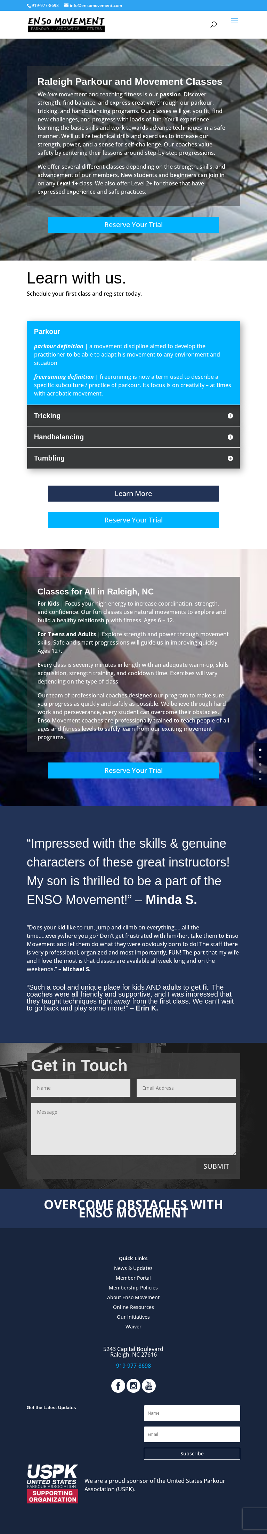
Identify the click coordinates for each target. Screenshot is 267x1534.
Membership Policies (133, 1287)
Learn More (133, 493)
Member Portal (133, 1278)
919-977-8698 (133, 1365)
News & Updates (133, 1268)
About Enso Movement (133, 1297)
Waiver (133, 1326)
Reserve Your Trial (133, 224)
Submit (216, 1166)
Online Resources (133, 1307)
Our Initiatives (133, 1316)
